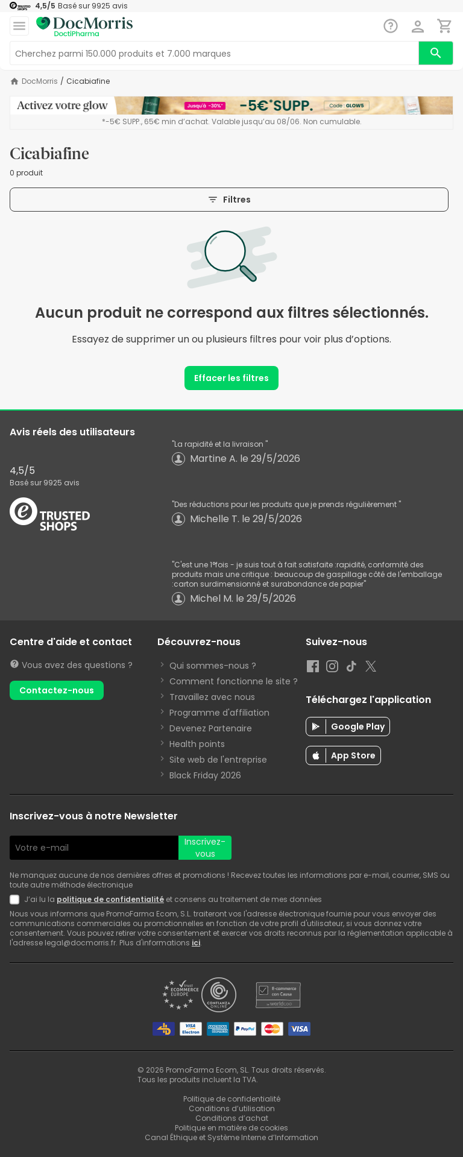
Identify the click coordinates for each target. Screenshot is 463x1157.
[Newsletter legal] (17, 899)
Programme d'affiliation (219, 713)
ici (196, 943)
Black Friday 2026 (205, 775)
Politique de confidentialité (231, 1099)
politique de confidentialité (110, 899)
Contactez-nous (56, 690)
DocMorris (40, 81)
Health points (197, 744)
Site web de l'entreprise (218, 760)
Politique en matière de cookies (231, 1128)
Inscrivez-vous (204, 848)
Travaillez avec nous (212, 697)
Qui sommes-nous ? (212, 666)
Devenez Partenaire (210, 728)
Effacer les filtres (231, 378)
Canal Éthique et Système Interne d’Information (231, 1137)
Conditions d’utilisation (232, 1108)
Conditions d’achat (231, 1118)
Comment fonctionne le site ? (233, 681)
